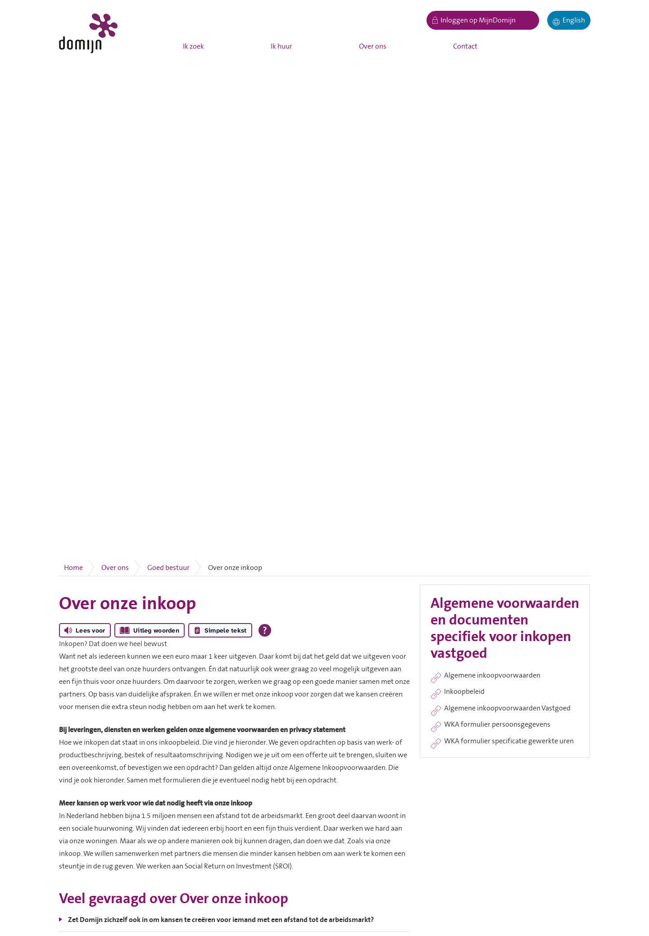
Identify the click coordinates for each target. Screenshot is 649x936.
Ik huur (281, 46)
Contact (465, 46)
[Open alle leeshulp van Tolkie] (265, 630)
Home (73, 568)
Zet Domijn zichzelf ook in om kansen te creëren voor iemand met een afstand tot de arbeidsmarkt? (221, 920)
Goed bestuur (168, 568)
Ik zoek (193, 46)
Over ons (372, 46)
